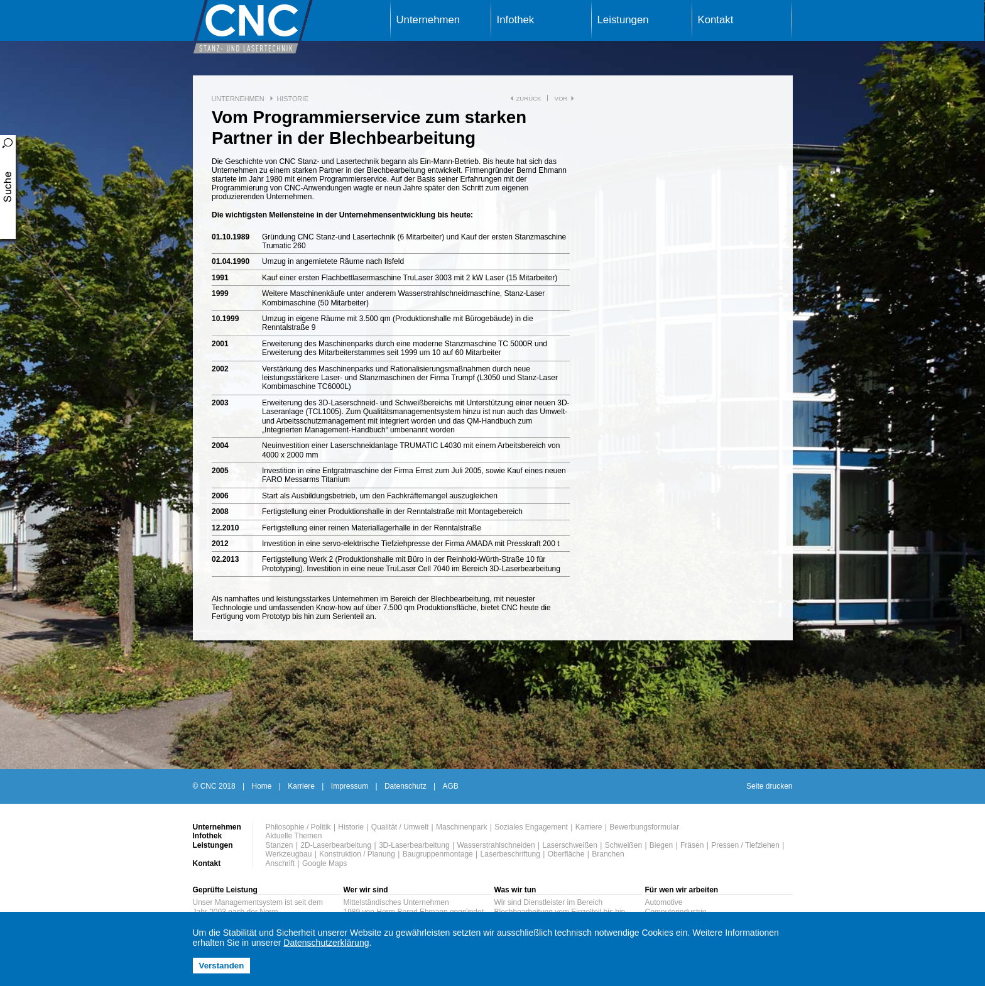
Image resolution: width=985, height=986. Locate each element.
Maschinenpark (461, 827)
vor (560, 98)
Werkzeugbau (289, 854)
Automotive (664, 902)
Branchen (608, 854)
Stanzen (279, 845)
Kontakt (716, 20)
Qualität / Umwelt (399, 827)
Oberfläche (566, 854)
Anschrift (280, 863)
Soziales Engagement (531, 827)
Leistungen (623, 20)
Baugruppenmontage (438, 854)
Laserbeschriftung (510, 854)
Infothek (516, 20)
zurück (528, 98)
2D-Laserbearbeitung (335, 845)
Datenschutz (405, 786)
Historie (292, 98)
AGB (450, 786)
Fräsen (692, 845)
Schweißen (623, 845)
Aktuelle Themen (294, 835)
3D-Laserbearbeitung (414, 845)
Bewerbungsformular (644, 827)
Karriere (301, 786)
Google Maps (324, 863)
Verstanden (221, 965)
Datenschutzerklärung (326, 943)
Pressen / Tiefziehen (745, 845)
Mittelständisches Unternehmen (396, 902)
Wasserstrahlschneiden (496, 845)
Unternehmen (428, 20)
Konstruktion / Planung (357, 854)
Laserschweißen (570, 845)
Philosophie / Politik (298, 827)
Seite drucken (769, 786)
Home (262, 786)
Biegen (661, 845)
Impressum (349, 786)
